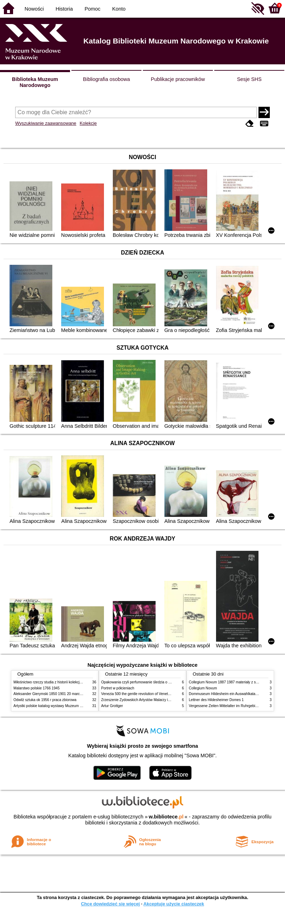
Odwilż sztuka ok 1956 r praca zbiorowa (44, 700)
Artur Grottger (112, 706)
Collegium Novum (203, 688)
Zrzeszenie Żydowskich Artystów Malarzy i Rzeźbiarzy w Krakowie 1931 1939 (162, 700)
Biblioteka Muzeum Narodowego (35, 82)
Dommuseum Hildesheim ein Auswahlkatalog (224, 694)
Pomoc (92, 9)
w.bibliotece (166, 816)
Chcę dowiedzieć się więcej (110, 903)
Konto (119, 9)
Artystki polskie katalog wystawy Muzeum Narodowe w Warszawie (65, 706)
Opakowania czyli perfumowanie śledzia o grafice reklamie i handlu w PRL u (161, 682)
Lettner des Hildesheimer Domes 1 (216, 700)
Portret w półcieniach (117, 688)
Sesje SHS (249, 79)
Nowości (34, 9)
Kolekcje (88, 123)
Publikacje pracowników (178, 79)
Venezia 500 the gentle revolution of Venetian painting (143, 694)
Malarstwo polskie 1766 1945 (36, 688)
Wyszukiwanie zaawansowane (45, 123)
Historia (64, 9)
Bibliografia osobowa (106, 79)
